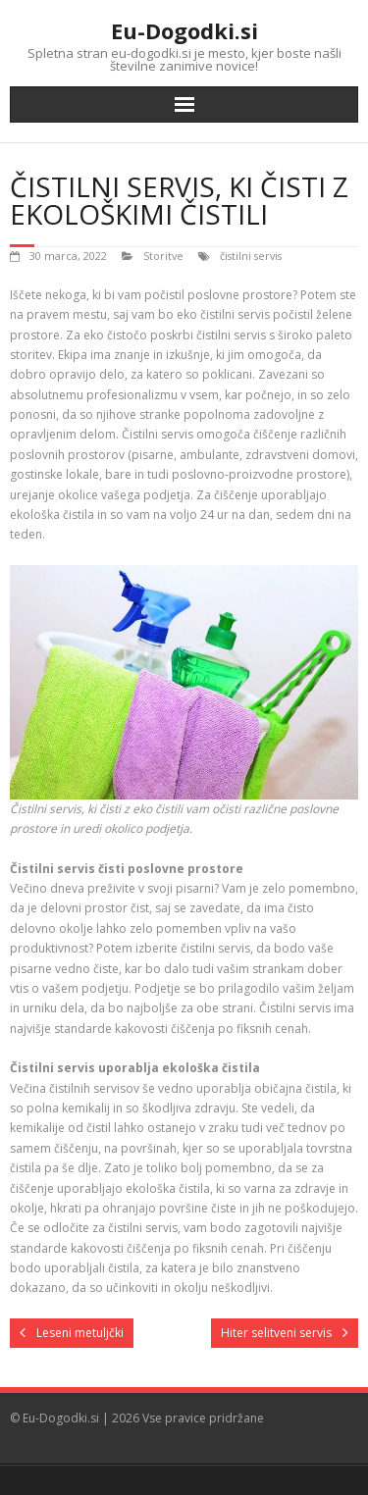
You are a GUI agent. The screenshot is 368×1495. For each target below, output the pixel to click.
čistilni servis (251, 255)
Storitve (163, 255)
